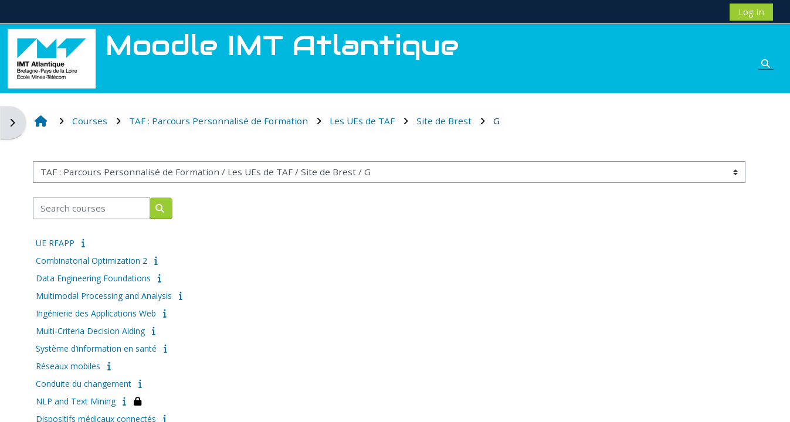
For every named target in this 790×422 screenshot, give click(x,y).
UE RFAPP (55, 243)
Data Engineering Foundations (93, 278)
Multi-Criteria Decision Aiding (90, 330)
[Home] (52, 57)
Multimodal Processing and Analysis (104, 295)
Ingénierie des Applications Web (96, 313)
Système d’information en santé (96, 348)
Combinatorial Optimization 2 (91, 260)
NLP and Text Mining (76, 401)
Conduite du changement (83, 383)
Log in (751, 12)
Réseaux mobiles (68, 366)
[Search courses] (91, 208)
